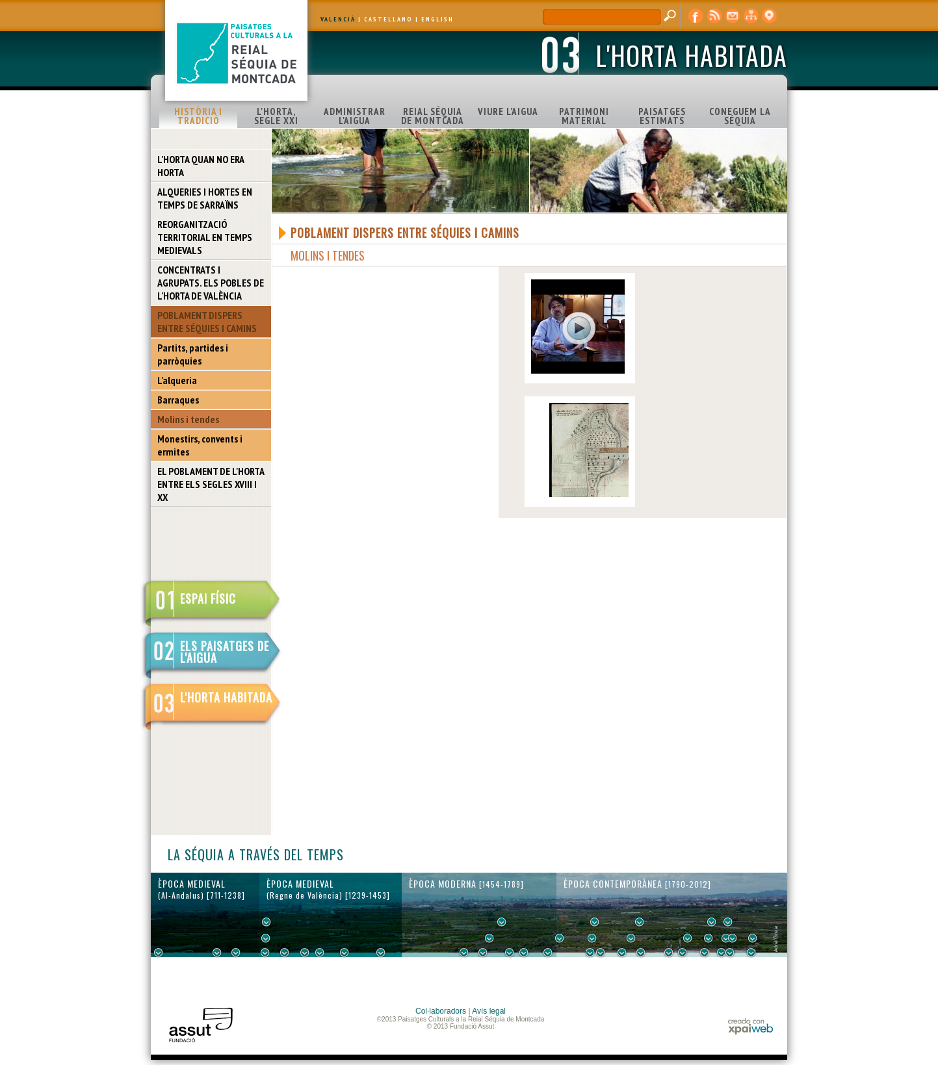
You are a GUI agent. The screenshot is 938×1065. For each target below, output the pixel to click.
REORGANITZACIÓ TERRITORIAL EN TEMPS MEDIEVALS (204, 237)
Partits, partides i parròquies (192, 354)
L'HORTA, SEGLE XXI (276, 116)
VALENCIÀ (338, 19)
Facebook (696, 16)
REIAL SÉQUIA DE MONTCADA (432, 116)
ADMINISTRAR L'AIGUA (354, 116)
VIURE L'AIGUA (508, 111)
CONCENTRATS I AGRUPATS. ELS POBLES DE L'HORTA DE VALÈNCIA (210, 282)
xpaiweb (750, 1026)
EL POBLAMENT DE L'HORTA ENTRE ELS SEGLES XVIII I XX (211, 484)
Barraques (178, 399)
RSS (714, 16)
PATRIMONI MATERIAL (584, 116)
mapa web (751, 16)
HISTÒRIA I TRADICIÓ (198, 116)
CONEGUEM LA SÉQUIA (740, 116)
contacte (732, 16)
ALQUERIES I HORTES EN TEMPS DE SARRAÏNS (204, 198)
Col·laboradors (440, 1011)
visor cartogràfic (769, 16)
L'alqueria (177, 380)
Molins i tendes (188, 419)
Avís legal (489, 1011)
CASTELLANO (388, 19)
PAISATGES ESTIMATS (662, 116)
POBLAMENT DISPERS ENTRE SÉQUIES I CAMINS (207, 322)
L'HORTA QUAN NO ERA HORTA (200, 166)
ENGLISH (437, 19)
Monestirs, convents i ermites (199, 445)
